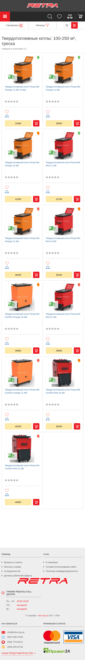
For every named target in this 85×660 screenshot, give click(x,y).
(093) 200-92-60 (15, 647)
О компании (52, 562)
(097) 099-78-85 (15, 637)
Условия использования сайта (61, 567)
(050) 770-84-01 (15, 642)
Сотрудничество (12, 571)
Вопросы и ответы (13, 562)
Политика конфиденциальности (62, 571)
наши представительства (17, 653)
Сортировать (12, 25)
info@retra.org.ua (15, 632)
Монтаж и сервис (12, 567)
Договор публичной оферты (18, 575)
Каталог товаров (5, 16)
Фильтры (40, 25)
